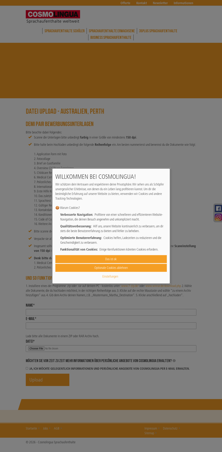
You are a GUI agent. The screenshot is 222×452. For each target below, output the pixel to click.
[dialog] (111, 226)
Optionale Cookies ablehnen (111, 268)
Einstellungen (110, 276)
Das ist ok (111, 259)
